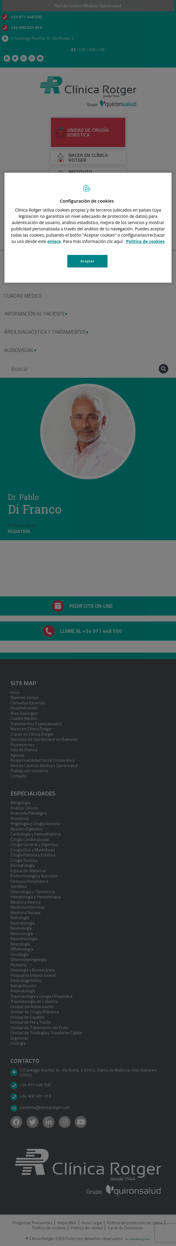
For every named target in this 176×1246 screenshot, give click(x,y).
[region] (88, 228)
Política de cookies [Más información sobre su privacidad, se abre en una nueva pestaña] (145, 241)
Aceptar (87, 261)
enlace (54, 241)
